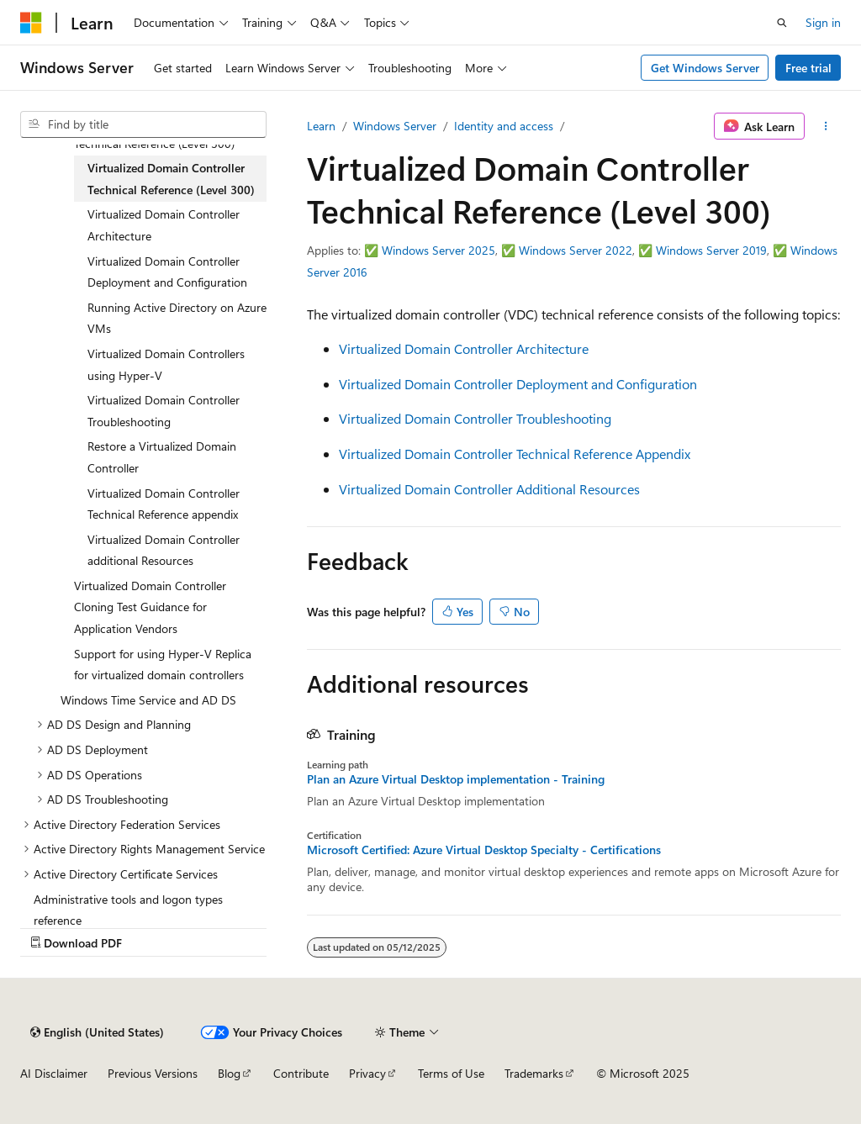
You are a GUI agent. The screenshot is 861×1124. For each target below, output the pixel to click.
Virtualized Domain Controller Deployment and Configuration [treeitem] (167, 272)
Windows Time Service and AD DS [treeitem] (148, 700)
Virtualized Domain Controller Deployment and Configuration (518, 384)
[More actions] (826, 126)
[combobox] (143, 124)
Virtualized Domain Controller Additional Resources (489, 489)
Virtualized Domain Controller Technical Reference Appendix (514, 453)
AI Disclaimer (53, 1073)
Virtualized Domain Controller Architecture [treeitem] (163, 225)
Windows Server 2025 (438, 250)
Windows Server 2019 (711, 250)
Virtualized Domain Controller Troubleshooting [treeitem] (163, 411)
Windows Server (394, 126)
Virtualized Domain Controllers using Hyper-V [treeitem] (166, 364)
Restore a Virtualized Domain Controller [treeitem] (161, 457)
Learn (321, 126)
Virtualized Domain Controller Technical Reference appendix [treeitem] (163, 504)
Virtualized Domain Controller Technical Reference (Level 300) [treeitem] (171, 179)
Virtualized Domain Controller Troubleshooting (475, 418)
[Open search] (782, 23)
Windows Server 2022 (575, 250)
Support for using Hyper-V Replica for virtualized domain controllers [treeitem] (162, 664)
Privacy (367, 1073)
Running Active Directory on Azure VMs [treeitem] (177, 318)
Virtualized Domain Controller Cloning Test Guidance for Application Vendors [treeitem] (150, 607)
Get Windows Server (705, 68)
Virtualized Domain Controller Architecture (464, 348)
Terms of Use (451, 1073)
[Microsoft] (31, 23)
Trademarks (533, 1073)
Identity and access (503, 126)
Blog (229, 1073)
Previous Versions (153, 1073)
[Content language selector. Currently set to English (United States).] (97, 1032)
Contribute (301, 1073)
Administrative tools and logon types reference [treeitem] (128, 910)
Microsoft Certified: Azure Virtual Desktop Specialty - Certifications (484, 850)
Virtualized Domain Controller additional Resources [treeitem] (163, 550)
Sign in (823, 22)
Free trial (808, 68)
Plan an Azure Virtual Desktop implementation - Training (456, 779)
